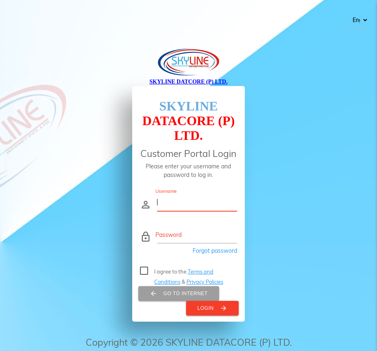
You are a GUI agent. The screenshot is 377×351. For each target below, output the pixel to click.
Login (212, 308)
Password (168, 234)
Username (166, 191)
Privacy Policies (204, 281)
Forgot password (215, 250)
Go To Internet (179, 293)
